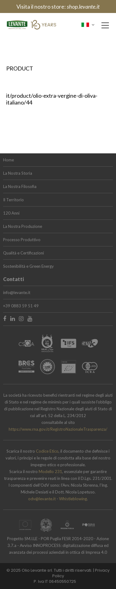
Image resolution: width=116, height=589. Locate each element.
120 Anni (11, 213)
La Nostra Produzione (22, 226)
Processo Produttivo (22, 239)
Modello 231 (50, 471)
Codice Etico (47, 451)
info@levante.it (16, 292)
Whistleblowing (73, 498)
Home (8, 159)
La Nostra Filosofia (20, 186)
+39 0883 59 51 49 (21, 305)
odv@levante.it (42, 498)
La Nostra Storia (17, 173)
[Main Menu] (105, 25)
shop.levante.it (83, 6)
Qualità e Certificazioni (23, 252)
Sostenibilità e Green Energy (28, 266)
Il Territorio (13, 199)
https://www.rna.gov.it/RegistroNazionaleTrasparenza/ (58, 429)
